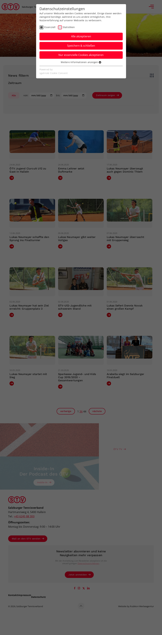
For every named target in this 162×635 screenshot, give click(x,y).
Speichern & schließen (81, 45)
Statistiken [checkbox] (69, 27)
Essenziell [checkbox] (50, 27)
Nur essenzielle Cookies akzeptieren (81, 55)
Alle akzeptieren (81, 36)
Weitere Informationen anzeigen (81, 62)
